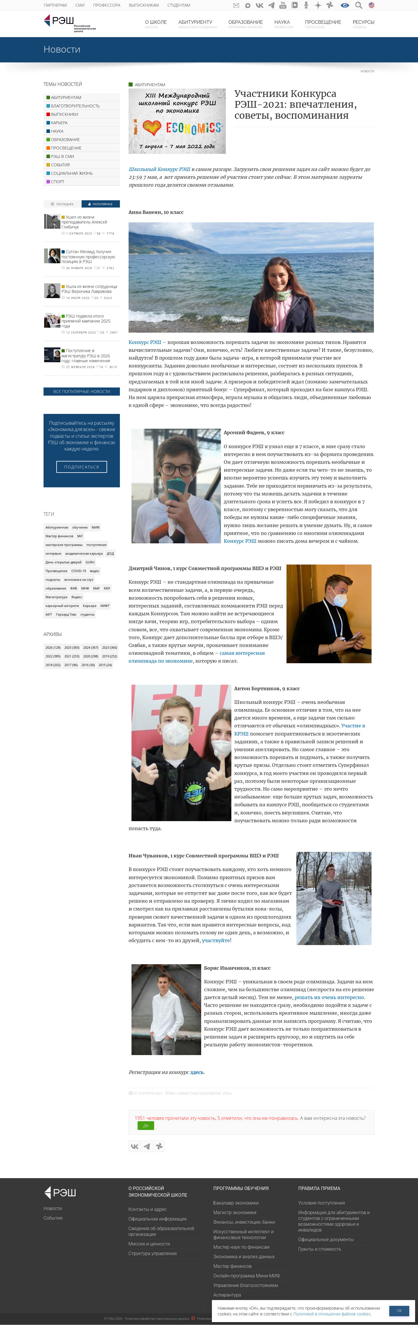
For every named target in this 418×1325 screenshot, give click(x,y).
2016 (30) (88, 665)
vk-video (294, 5)
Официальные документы (326, 1240)
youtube (282, 5)
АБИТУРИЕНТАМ (150, 84)
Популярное (100, 203)
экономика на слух (78, 579)
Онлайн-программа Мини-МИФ (246, 1276)
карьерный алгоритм (62, 605)
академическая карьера (84, 553)
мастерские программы (64, 544)
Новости (62, 49)
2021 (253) (71, 656)
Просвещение (56, 571)
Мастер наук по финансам (241, 1247)
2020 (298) (90, 656)
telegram (270, 5)
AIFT (49, 614)
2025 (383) (71, 647)
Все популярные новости (81, 391)
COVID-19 (78, 571)
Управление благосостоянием (245, 1285)
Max (246, 5)
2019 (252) (109, 656)
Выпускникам (144, 5)
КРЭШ (227, 1093)
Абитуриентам (57, 527)
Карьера (89, 605)
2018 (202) (53, 665)
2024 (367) (90, 647)
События (53, 1218)
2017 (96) (71, 665)
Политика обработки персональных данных (157, 1319)
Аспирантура (227, 1295)
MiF (80, 536)
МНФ (85, 588)
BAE (172, 1093)
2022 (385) (53, 656)
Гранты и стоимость (320, 1249)
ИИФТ (104, 605)
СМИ (79, 5)
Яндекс (76, 597)
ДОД (110, 553)
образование (56, 588)
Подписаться (81, 467)
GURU (90, 562)
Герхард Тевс (66, 614)
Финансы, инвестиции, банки (244, 1222)
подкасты (53, 579)
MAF (96, 588)
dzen (318, 5)
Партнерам (55, 5)
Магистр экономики (234, 1213)
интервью (53, 553)
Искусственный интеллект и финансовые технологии (243, 1235)
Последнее (62, 203)
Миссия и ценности (149, 1244)
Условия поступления (321, 1203)
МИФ (96, 527)
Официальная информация (158, 1219)
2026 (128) (53, 647)
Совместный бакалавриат (199, 1093)
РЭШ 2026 (113, 1319)
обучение (80, 527)
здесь (196, 1072)
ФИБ (73, 588)
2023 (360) (109, 647)
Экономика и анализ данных (244, 1257)
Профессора (106, 5)
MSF (107, 588)
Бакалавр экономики (236, 1203)
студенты (87, 614)
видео (94, 571)
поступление (97, 544)
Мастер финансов (59, 536)
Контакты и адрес (148, 1209)
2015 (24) (105, 665)
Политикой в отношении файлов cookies (332, 1314)
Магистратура (56, 597)
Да (145, 1125)
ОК (399, 1310)
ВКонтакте (258, 5)
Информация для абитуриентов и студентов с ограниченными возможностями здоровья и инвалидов (334, 1221)
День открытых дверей (64, 562)
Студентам (178, 5)
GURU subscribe (234, 5)
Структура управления (153, 1254)
